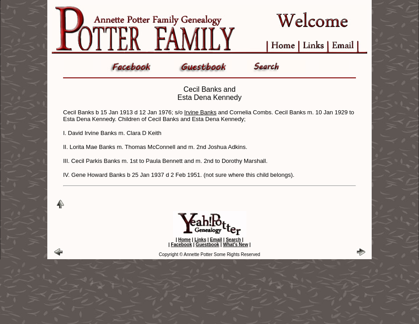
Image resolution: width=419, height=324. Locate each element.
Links (200, 239)
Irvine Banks (200, 112)
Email (216, 239)
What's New (235, 244)
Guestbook (207, 244)
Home (184, 239)
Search (233, 239)
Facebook (181, 244)
